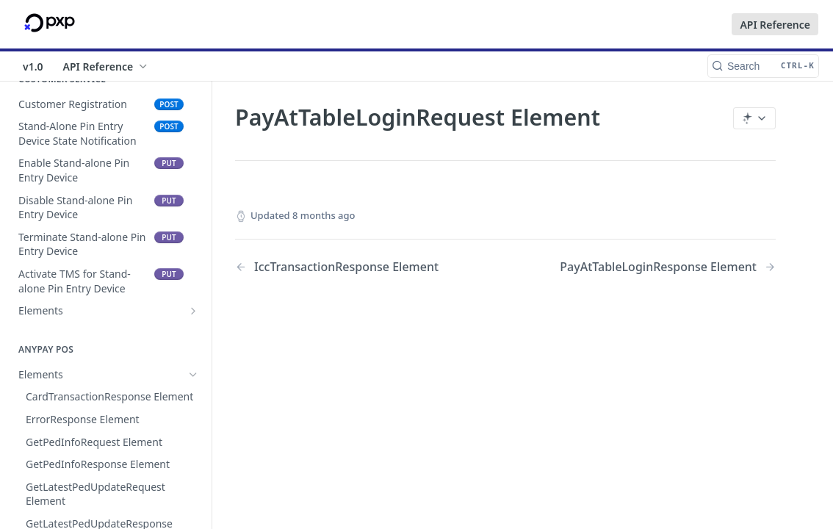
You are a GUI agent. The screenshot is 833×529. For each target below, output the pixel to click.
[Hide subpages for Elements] (193, 375)
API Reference (775, 25)
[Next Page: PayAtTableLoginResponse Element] (668, 267)
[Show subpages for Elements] (193, 311)
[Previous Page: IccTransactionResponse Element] (350, 267)
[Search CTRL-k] (763, 66)
